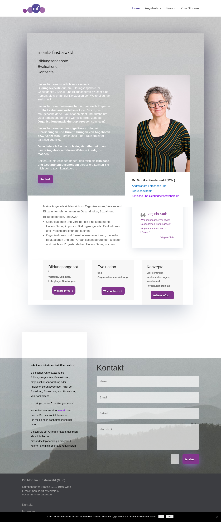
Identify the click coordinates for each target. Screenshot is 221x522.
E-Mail (61, 410)
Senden (189, 459)
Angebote (151, 8)
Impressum (29, 511)
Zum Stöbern (190, 8)
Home (136, 8)
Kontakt (45, 179)
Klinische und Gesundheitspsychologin (155, 195)
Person (171, 8)
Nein (169, 516)
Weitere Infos (62, 290)
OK (161, 516)
